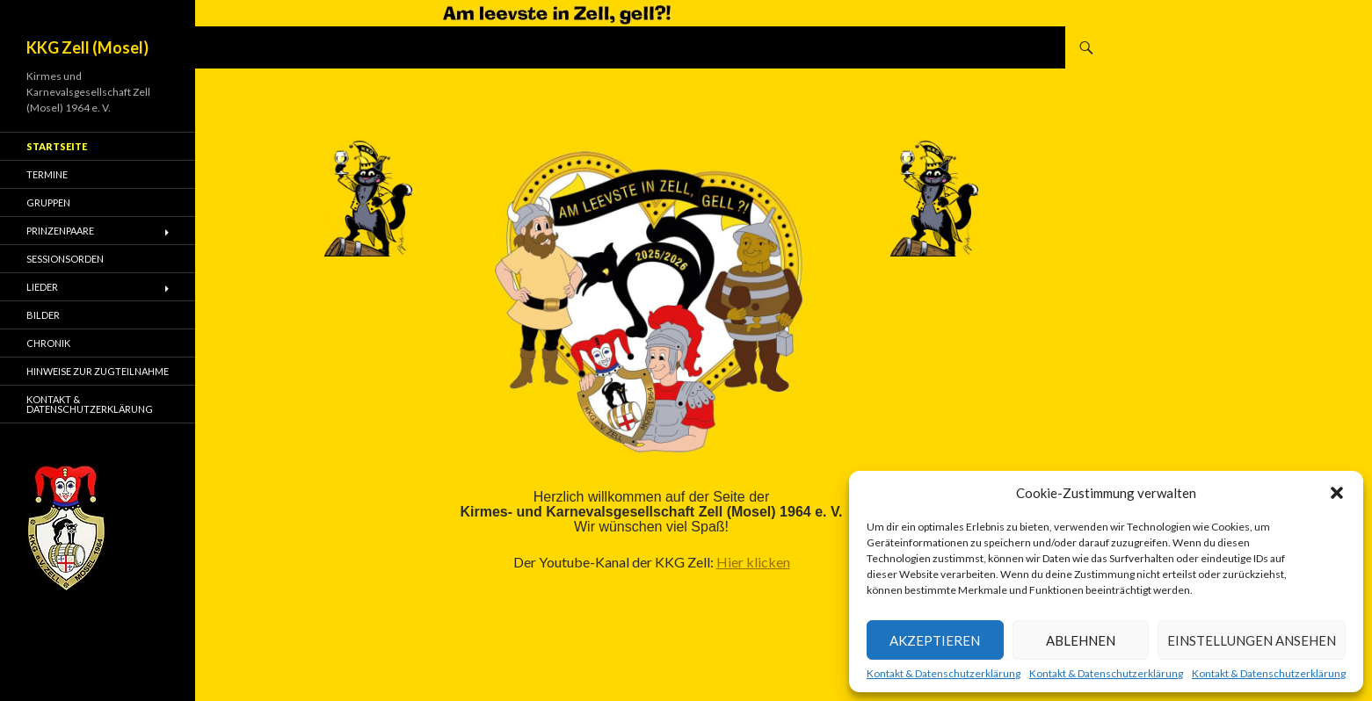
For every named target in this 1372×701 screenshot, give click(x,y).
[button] (1337, 493)
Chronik (48, 343)
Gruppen (48, 202)
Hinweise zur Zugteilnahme (97, 371)
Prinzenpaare (60, 230)
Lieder (42, 287)
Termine (47, 174)
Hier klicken (753, 561)
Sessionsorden (65, 258)
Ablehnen (1080, 640)
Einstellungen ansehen (1251, 640)
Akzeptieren (934, 640)
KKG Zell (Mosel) (87, 47)
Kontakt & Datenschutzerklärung (943, 673)
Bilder (43, 315)
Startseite (56, 146)
